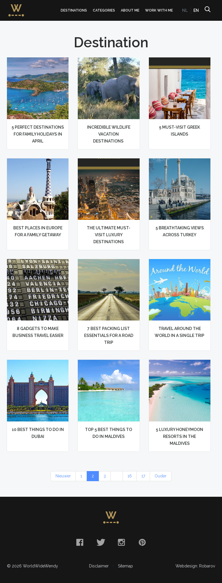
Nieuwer (63, 476)
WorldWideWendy (16, 6)
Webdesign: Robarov (195, 566)
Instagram (121, 542)
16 (129, 476)
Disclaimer (99, 566)
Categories (104, 10)
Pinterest (142, 542)
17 (143, 476)
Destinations (74, 10)
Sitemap (125, 566)
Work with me (159, 10)
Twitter (101, 542)
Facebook (80, 542)
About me (130, 10)
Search (207, 10)
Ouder (160, 476)
